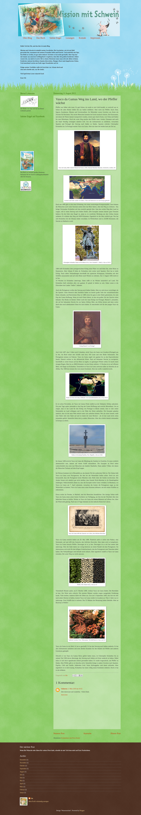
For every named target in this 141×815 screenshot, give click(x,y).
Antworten (64, 695)
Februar (22, 789)
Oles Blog (27, 38)
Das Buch (40, 38)
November (23, 763)
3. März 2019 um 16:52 (75, 689)
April (21, 783)
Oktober (22, 766)
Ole (32, 798)
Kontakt (82, 38)
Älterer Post (115, 733)
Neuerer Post (58, 733)
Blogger (82, 810)
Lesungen (70, 38)
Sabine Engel (55, 38)
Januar (22, 792)
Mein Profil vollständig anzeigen (38, 801)
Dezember (23, 760)
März (21, 787)
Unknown (64, 689)
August (22, 772)
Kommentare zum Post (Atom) (70, 738)
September (23, 768)
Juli (21, 775)
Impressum (95, 38)
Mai (21, 780)
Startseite (87, 733)
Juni (21, 778)
